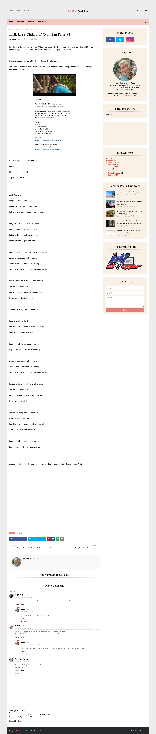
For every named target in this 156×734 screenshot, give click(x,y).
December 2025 (114, 171)
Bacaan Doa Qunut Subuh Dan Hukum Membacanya (130, 202)
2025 (110, 169)
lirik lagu (17, 29)
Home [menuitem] (11, 22)
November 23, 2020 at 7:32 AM (30, 644)
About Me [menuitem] (20, 22)
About (18, 10)
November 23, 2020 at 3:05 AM (24, 628)
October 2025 (113, 175)
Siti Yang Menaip (21, 659)
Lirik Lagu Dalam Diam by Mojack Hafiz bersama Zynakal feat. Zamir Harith (130, 222)
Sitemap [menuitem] (31, 22)
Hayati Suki (19, 626)
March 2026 (112, 163)
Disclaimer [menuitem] (42, 22)
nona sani (12, 39)
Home (12, 10)
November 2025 (114, 173)
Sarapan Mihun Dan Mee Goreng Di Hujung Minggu (129, 212)
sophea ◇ (19, 595)
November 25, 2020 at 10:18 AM (24, 661)
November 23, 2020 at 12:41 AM (24, 597)
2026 (110, 158)
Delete (22, 604)
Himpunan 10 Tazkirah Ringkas (128, 192)
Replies (19, 607)
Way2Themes (26, 731)
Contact (26, 10)
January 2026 (113, 167)
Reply (17, 604)
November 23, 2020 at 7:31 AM (29, 611)
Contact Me (134, 731)
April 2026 (112, 161)
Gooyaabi (43, 731)
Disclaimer (143, 731)
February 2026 (113, 165)
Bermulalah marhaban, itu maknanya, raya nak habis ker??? (130, 231)
